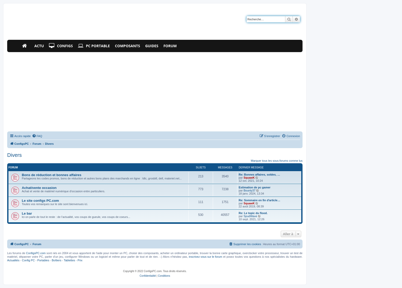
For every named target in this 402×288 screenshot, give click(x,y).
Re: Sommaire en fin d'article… (259, 200)
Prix (80, 260)
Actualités (13, 260)
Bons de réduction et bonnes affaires (51, 175)
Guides (151, 45)
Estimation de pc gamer (254, 187)
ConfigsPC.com (36, 253)
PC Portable (94, 46)
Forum (170, 45)
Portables (43, 260)
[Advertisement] (154, 91)
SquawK (249, 177)
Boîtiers (56, 260)
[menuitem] (37, 136)
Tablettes (69, 260)
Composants (127, 45)
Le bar (27, 213)
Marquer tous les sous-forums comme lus (277, 160)
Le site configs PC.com (40, 201)
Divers (14, 155)
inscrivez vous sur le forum (205, 256)
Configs (61, 46)
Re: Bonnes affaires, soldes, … (259, 174)
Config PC (28, 260)
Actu (39, 45)
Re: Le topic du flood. (253, 213)
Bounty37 (249, 190)
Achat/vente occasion (39, 188)
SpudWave (250, 216)
